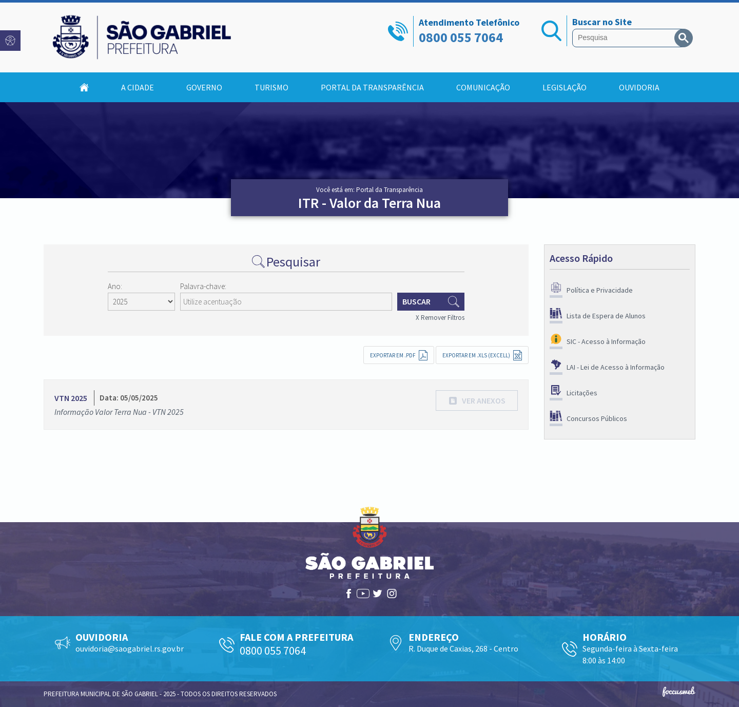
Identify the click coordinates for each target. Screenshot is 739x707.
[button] (477, 400)
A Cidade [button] (137, 87)
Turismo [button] (271, 87)
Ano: (115, 286)
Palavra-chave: (203, 286)
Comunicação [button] (483, 87)
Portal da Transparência (372, 87)
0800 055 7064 (461, 37)
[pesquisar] (625, 38)
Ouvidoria (639, 87)
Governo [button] (204, 87)
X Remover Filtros (440, 317)
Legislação (564, 87)
